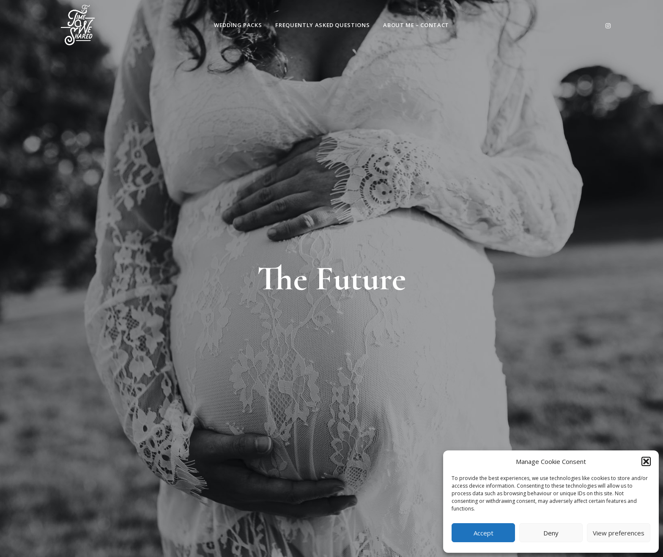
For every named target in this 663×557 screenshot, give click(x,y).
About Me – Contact (416, 25)
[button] (646, 461)
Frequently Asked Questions (322, 25)
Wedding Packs (238, 25)
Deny (551, 533)
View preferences (618, 533)
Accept (483, 533)
